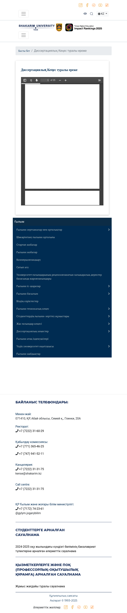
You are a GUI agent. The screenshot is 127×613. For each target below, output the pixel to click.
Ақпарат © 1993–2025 (63, 600)
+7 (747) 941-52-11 (31, 453)
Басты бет (24, 50)
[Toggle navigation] (23, 13)
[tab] (62, 229)
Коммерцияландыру (28, 259)
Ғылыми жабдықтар (28, 353)
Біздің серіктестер (27, 301)
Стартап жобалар (26, 244)
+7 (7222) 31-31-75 (31, 469)
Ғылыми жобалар (26, 252)
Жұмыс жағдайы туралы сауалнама (40, 586)
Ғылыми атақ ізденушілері (32, 338)
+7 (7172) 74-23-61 (31, 508)
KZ (101, 13)
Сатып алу (22, 267)
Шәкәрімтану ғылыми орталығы (35, 237)
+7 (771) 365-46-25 (31, 446)
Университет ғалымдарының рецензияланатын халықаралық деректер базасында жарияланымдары (59, 276)
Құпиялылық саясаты (63, 595)
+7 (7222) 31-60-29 (31, 431)
